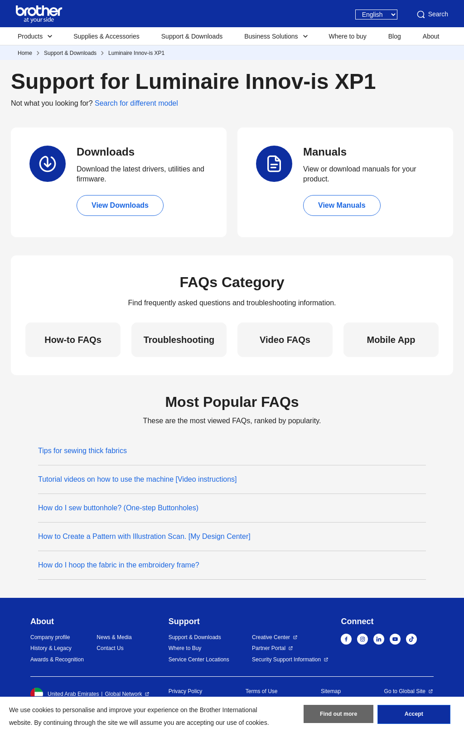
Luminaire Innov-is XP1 (136, 53)
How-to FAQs (73, 340)
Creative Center (271, 637)
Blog (394, 36)
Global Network (123, 694)
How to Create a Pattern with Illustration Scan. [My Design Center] (144, 536)
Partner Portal (268, 648)
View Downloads (120, 205)
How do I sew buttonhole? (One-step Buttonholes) (118, 508)
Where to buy (348, 36)
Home (25, 53)
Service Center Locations (199, 659)
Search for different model (136, 103)
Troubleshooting (179, 340)
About (431, 36)
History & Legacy (51, 648)
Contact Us (110, 648)
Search (432, 14)
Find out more (338, 716)
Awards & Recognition (57, 659)
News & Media (114, 637)
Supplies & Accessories (106, 36)
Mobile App (391, 340)
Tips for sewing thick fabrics (82, 451)
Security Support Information (286, 659)
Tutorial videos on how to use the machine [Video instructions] (137, 479)
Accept (414, 716)
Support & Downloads (191, 36)
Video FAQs (285, 340)
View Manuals (342, 205)
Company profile (50, 637)
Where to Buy (185, 648)
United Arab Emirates (64, 694)
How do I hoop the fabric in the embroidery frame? (118, 565)
